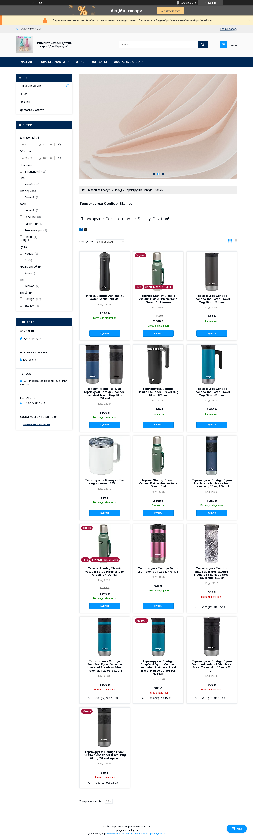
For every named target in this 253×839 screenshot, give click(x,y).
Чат (236, 829)
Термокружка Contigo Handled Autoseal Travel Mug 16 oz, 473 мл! (158, 392)
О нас (80, 61)
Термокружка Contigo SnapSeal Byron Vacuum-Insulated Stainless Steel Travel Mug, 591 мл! (211, 573)
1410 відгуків (188, 2)
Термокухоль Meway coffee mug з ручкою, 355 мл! (104, 482)
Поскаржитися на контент (119, 833)
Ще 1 (26, 240)
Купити (104, 333)
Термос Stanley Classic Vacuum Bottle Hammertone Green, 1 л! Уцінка (158, 299)
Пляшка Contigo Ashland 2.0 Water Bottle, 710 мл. (104, 297)
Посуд (118, 190)
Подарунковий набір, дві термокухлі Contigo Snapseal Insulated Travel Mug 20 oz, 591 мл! (104, 393)
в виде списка (235, 241)
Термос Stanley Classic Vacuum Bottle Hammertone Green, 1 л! (158, 483)
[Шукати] (203, 44)
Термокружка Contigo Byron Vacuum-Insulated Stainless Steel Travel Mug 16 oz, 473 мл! (212, 666)
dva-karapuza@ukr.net (36, 424)
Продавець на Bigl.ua (127, 830)
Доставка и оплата (128, 61)
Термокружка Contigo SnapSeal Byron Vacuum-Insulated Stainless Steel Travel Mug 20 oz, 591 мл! (104, 666)
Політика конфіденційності (150, 833)
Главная (25, 61)
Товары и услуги (52, 61)
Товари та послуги (99, 190)
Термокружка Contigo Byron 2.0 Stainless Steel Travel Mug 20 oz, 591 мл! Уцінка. (104, 755)
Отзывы (25, 102)
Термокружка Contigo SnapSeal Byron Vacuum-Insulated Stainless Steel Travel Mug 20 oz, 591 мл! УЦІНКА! (158, 667)
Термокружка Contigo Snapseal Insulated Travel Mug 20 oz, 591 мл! (212, 299)
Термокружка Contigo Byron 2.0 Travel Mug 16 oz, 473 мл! (158, 570)
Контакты (99, 61)
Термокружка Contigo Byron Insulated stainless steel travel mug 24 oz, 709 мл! (212, 483)
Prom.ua (145, 826)
